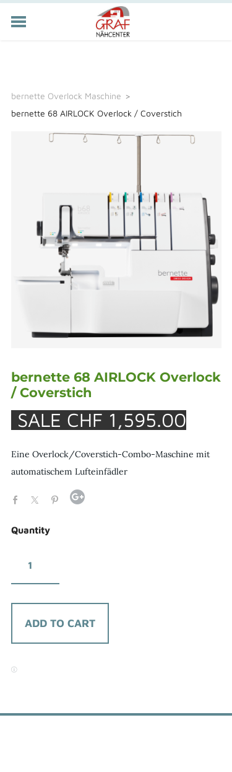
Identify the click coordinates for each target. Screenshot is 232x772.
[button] (60, 623)
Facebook (18, 498)
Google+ (77, 496)
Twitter (37, 498)
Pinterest (57, 498)
